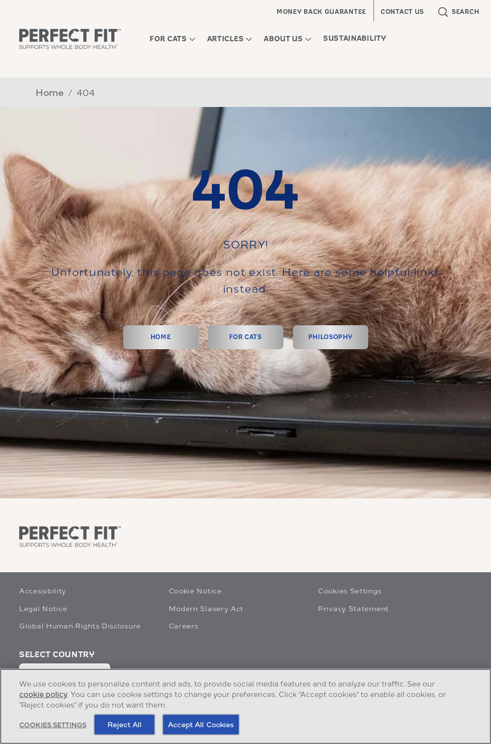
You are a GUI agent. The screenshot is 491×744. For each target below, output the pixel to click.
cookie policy (43, 693)
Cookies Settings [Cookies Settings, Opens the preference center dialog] (52, 724)
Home (49, 91)
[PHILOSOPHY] (330, 337)
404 (86, 91)
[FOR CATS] (245, 337)
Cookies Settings (349, 590)
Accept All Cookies (201, 724)
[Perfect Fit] (70, 536)
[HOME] (161, 337)
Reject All (124, 724)
